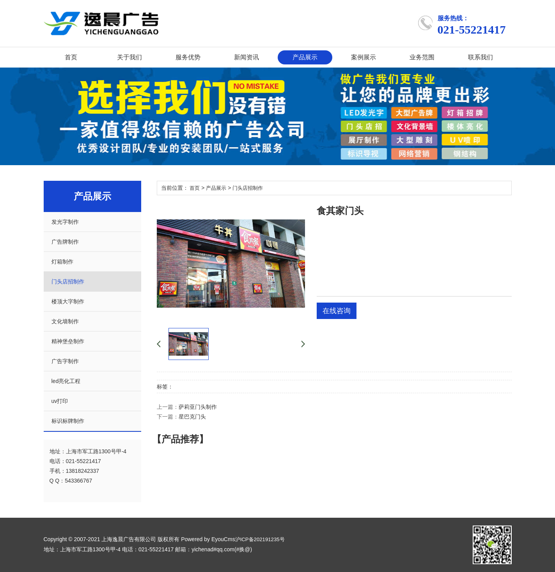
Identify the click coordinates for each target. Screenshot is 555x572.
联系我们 (480, 57)
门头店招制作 (67, 281)
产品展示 (305, 57)
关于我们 (129, 57)
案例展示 (363, 57)
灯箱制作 (62, 261)
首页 (71, 57)
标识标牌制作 (67, 421)
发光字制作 (65, 222)
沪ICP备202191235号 (261, 539)
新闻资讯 (246, 57)
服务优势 (188, 57)
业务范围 (422, 57)
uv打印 (59, 401)
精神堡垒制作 (67, 341)
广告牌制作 (65, 242)
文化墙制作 (65, 321)
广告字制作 (65, 361)
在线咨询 (337, 310)
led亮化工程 (66, 381)
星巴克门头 (192, 416)
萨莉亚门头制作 (198, 406)
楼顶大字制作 (67, 301)
